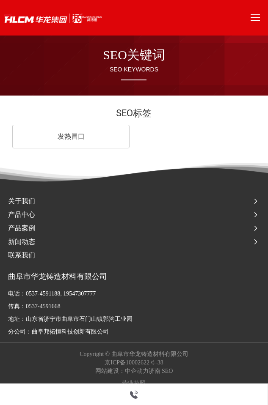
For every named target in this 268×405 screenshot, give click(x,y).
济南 (154, 371)
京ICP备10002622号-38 (134, 363)
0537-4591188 (43, 293)
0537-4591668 (43, 306)
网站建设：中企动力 (122, 371)
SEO (167, 371)
